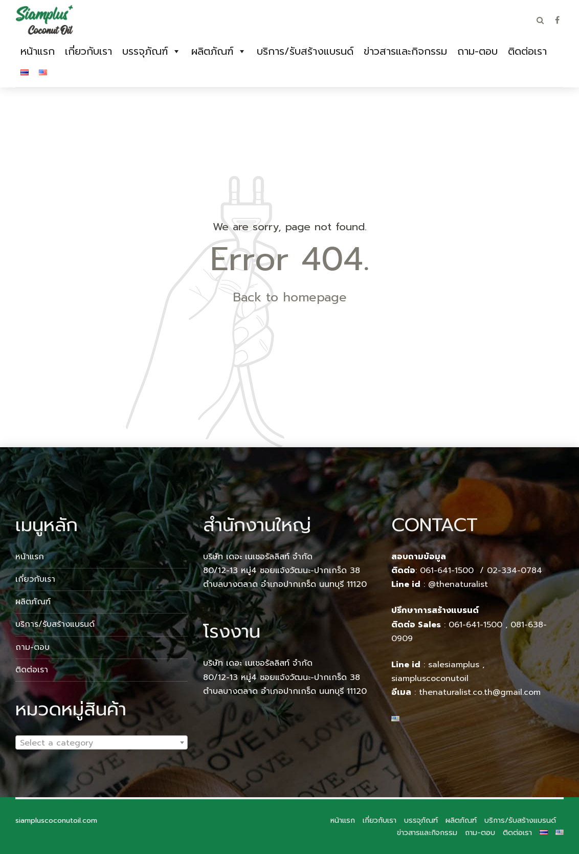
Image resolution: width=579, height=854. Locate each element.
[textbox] (101, 743)
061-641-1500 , (478, 625)
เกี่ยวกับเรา (88, 51)
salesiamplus (453, 665)
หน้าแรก (37, 51)
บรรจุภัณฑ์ (145, 51)
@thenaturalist (458, 584)
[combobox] (101, 742)
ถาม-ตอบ (477, 51)
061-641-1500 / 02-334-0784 (481, 570)
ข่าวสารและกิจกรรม (405, 51)
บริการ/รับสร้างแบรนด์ (305, 51)
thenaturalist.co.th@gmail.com (480, 692)
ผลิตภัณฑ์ (212, 51)
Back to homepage (290, 297)
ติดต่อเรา (527, 51)
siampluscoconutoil (430, 678)
